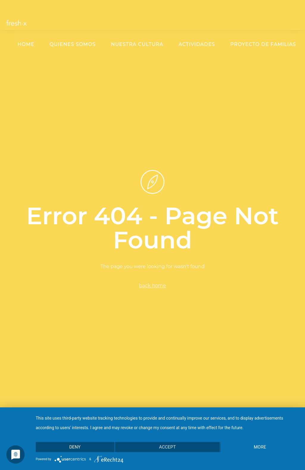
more (260, 447)
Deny (74, 447)
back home (152, 285)
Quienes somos (72, 44)
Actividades (196, 44)
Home (26, 44)
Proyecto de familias (263, 44)
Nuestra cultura (137, 44)
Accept (167, 447)
